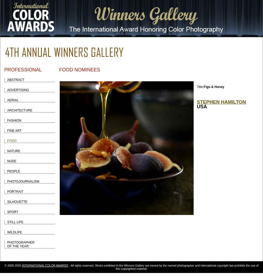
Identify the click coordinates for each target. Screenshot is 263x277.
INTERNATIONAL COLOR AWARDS (45, 265)
